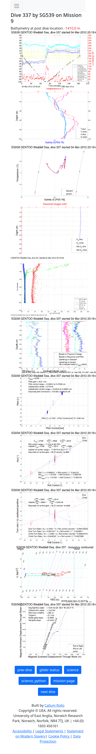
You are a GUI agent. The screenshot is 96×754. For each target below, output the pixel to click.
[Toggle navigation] (17, 6)
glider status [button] (49, 670)
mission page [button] (64, 680)
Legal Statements (49, 731)
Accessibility (23, 731)
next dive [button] (48, 691)
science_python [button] (33, 680)
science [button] (73, 670)
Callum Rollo (54, 705)
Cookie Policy (59, 736)
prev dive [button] (24, 670)
